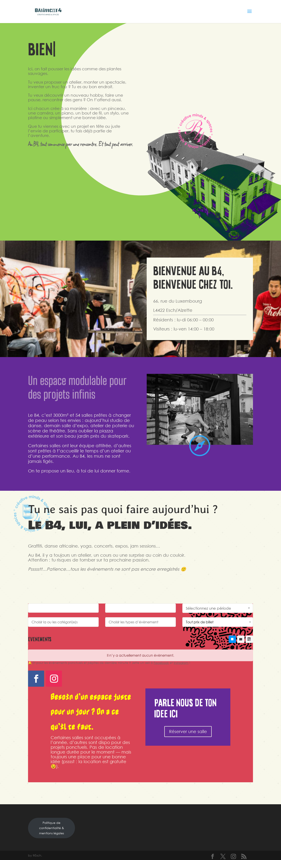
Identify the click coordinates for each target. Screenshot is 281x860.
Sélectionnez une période (218, 608)
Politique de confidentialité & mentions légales (51, 828)
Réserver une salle (188, 731)
